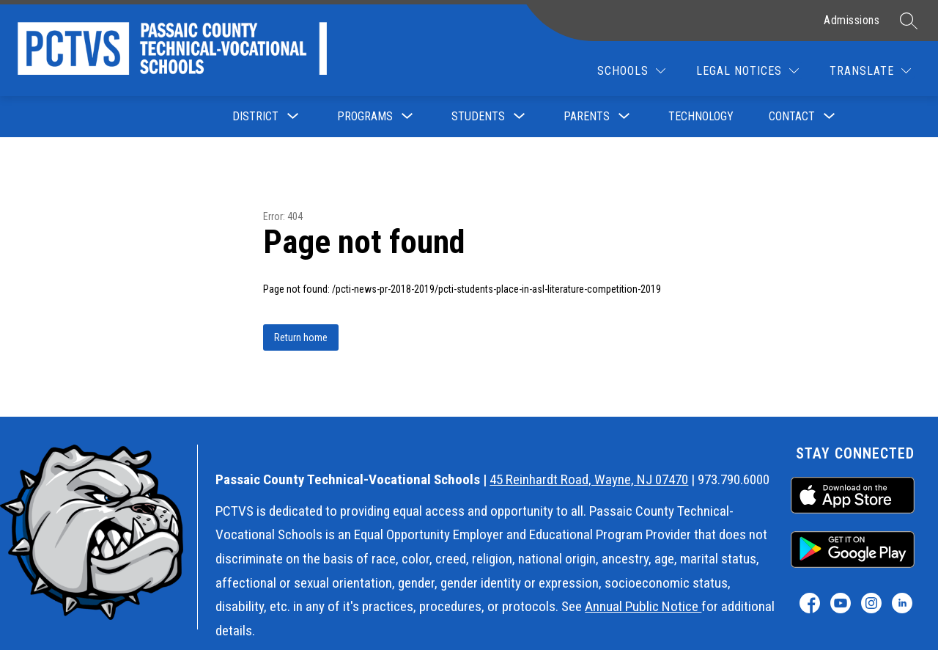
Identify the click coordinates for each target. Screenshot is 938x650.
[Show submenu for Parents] (587, 116)
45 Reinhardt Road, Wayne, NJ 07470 (589, 479)
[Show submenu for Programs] (365, 116)
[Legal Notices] (747, 71)
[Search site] (908, 20)
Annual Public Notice (643, 606)
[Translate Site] (870, 71)
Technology (701, 116)
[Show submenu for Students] (478, 116)
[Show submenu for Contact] (792, 116)
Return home (301, 337)
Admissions (851, 20)
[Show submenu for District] (255, 116)
